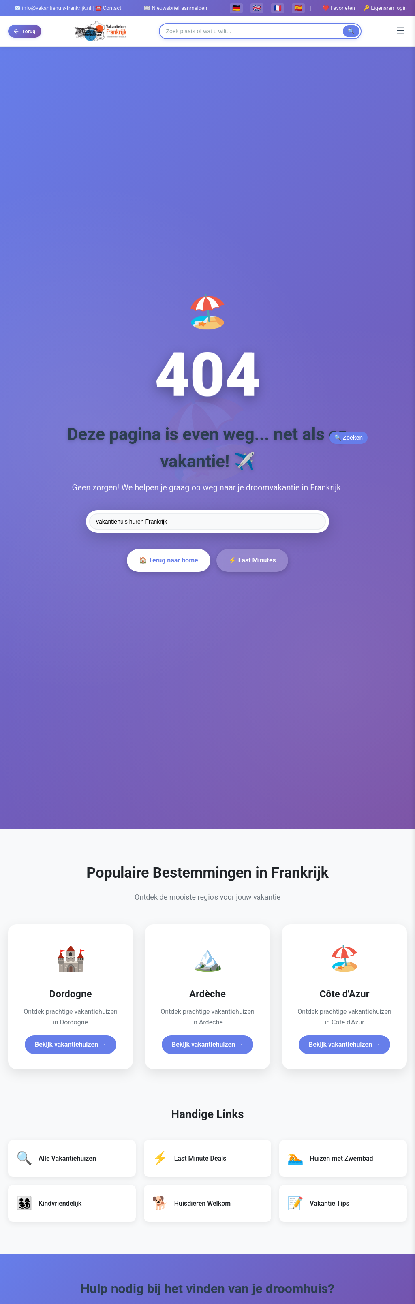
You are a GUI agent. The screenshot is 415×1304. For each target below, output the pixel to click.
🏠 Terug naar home (168, 560)
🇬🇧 (257, 8)
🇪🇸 (298, 8)
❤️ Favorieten (339, 8)
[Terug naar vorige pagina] (24, 31)
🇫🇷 (278, 8)
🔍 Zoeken (348, 437)
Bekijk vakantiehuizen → (70, 1044)
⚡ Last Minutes (252, 560)
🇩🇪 (236, 8)
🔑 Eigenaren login (385, 8)
